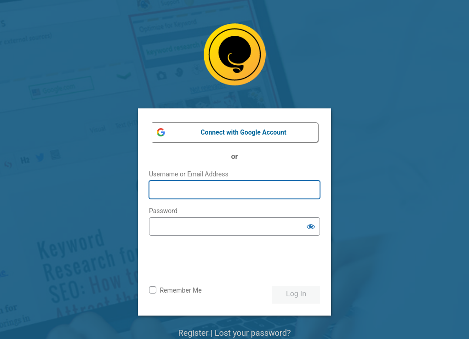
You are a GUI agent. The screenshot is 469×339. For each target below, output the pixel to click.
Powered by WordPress (235, 61)
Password (163, 211)
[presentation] (219, 261)
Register (193, 333)
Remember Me (180, 290)
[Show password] (311, 226)
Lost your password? (253, 333)
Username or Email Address (189, 174)
